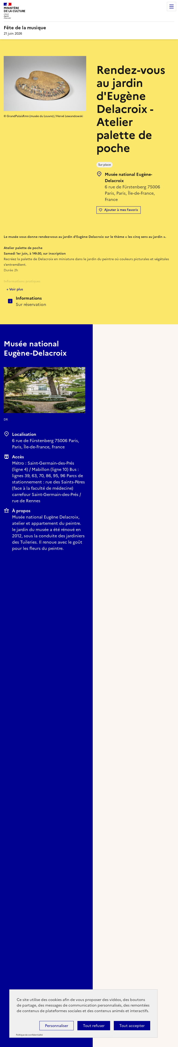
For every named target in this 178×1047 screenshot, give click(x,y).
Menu (171, 6)
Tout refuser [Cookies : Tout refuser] (94, 1025)
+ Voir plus (14, 289)
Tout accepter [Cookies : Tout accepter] (132, 1025)
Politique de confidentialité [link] (29, 1035)
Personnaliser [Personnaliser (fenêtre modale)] (56, 1025)
